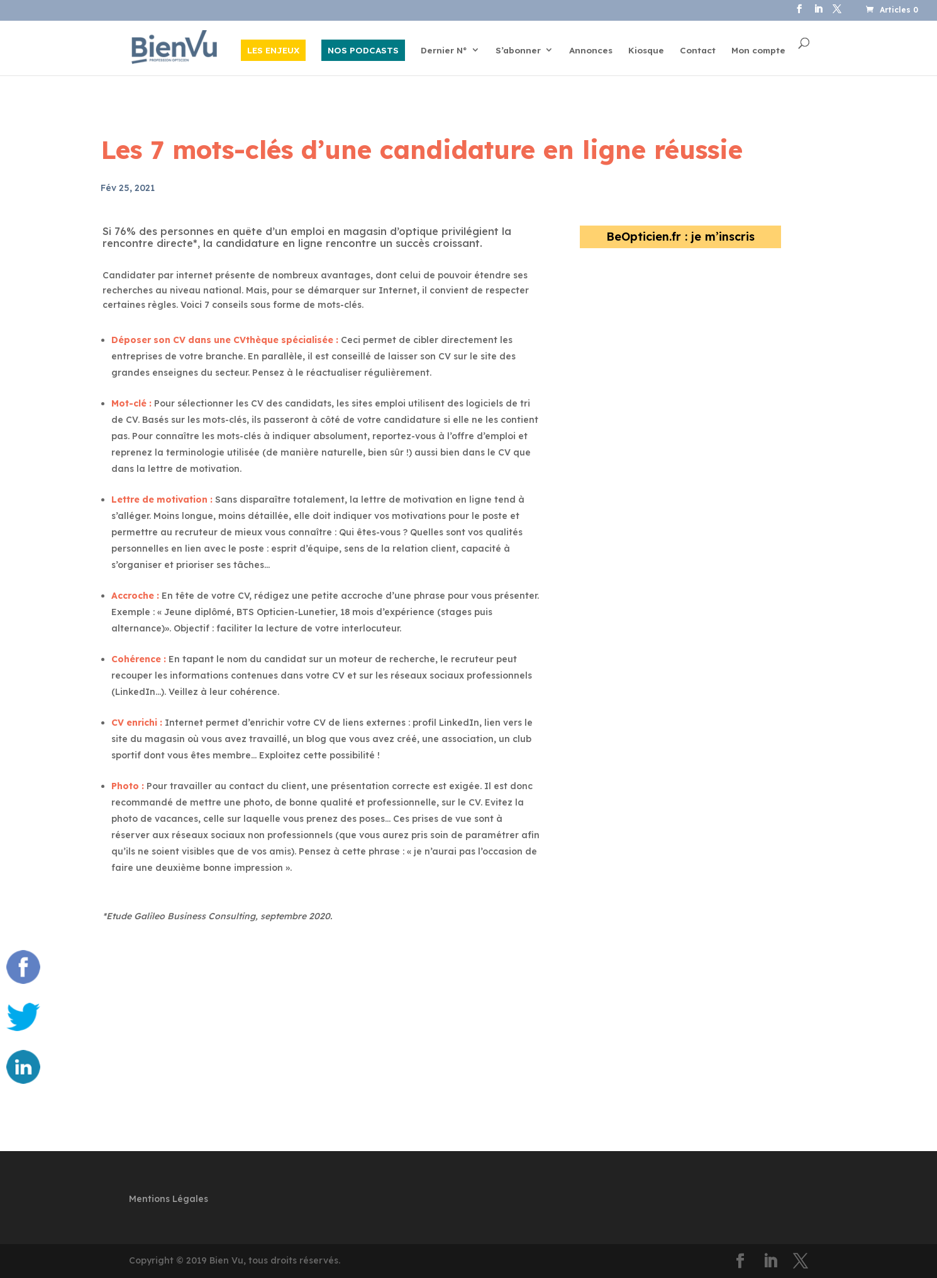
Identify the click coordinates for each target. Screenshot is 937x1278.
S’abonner (518, 50)
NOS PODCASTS (363, 50)
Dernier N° (444, 50)
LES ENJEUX (273, 50)
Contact (698, 50)
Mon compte (758, 50)
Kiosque (646, 50)
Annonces (591, 50)
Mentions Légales (168, 1198)
